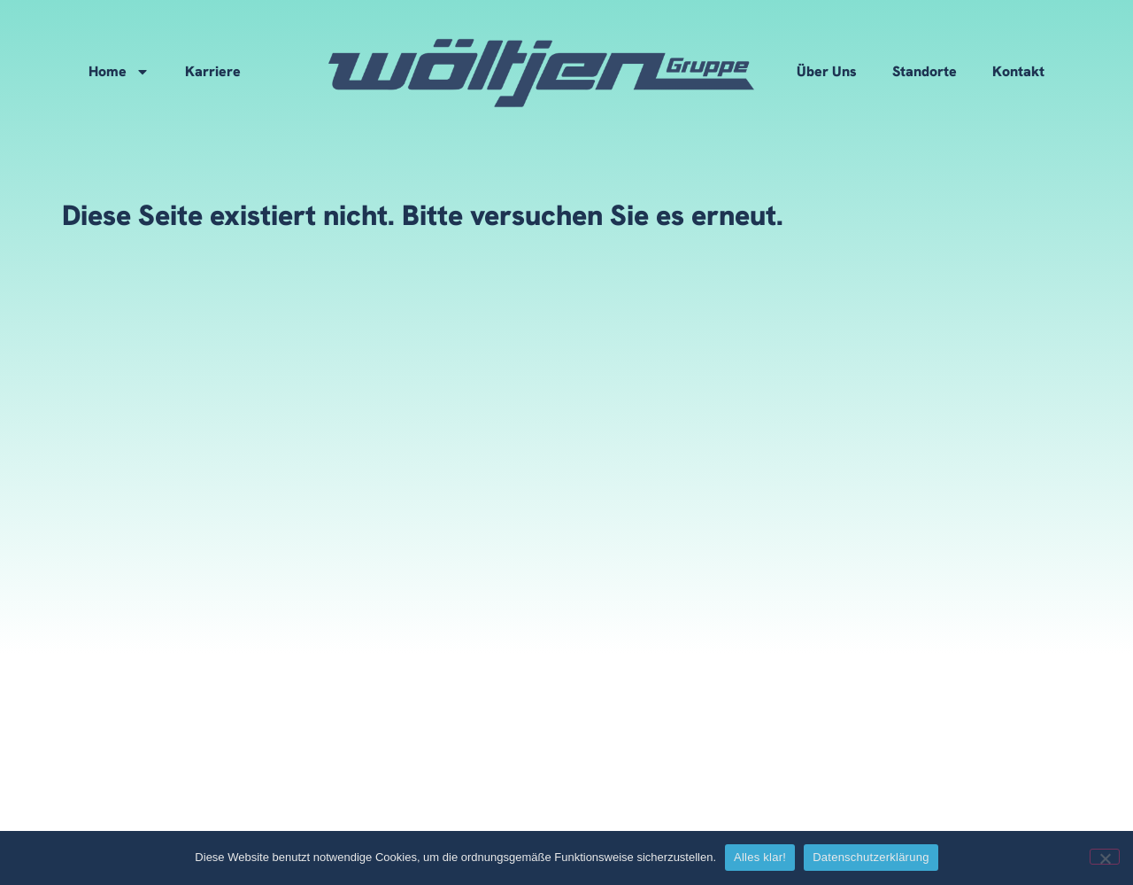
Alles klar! (760, 857)
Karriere (213, 71)
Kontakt (1018, 71)
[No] (1105, 857)
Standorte (924, 71)
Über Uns (827, 71)
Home (119, 72)
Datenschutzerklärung (871, 857)
